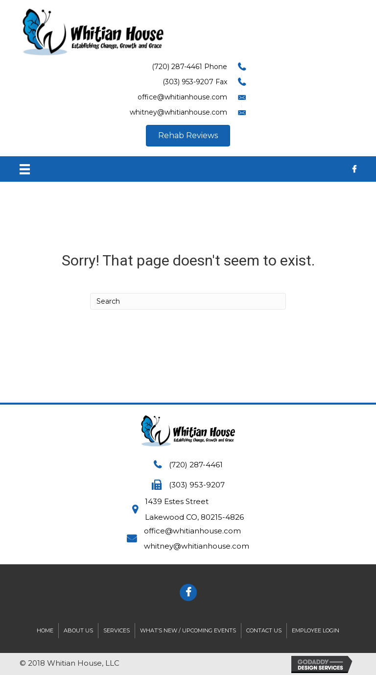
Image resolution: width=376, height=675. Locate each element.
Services (116, 630)
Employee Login (315, 630)
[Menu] (25, 169)
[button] (188, 135)
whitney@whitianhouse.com (196, 546)
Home (45, 630)
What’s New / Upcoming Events (188, 630)
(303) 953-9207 (197, 484)
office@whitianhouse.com (192, 530)
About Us (78, 630)
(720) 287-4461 (196, 464)
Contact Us (264, 630)
